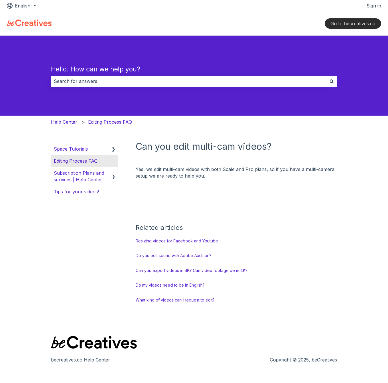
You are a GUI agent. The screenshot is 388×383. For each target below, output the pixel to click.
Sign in (374, 6)
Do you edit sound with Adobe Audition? (173, 255)
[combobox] (188, 81)
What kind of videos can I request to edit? (175, 300)
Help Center (64, 122)
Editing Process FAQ (110, 122)
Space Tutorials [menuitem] (71, 149)
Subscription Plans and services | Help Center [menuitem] (79, 176)
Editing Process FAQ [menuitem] (76, 161)
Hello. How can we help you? (95, 69)
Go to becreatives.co (352, 23)
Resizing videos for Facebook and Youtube (177, 240)
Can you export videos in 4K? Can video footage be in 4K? (192, 270)
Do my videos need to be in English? (170, 285)
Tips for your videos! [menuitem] (76, 192)
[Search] (331, 81)
